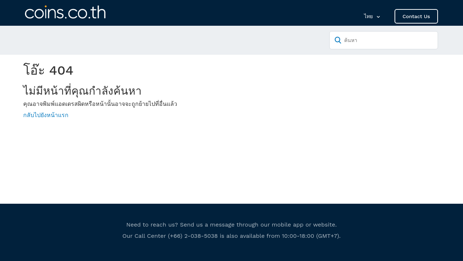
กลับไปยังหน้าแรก (45, 115)
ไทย (369, 16)
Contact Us (416, 16)
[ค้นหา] (383, 40)
